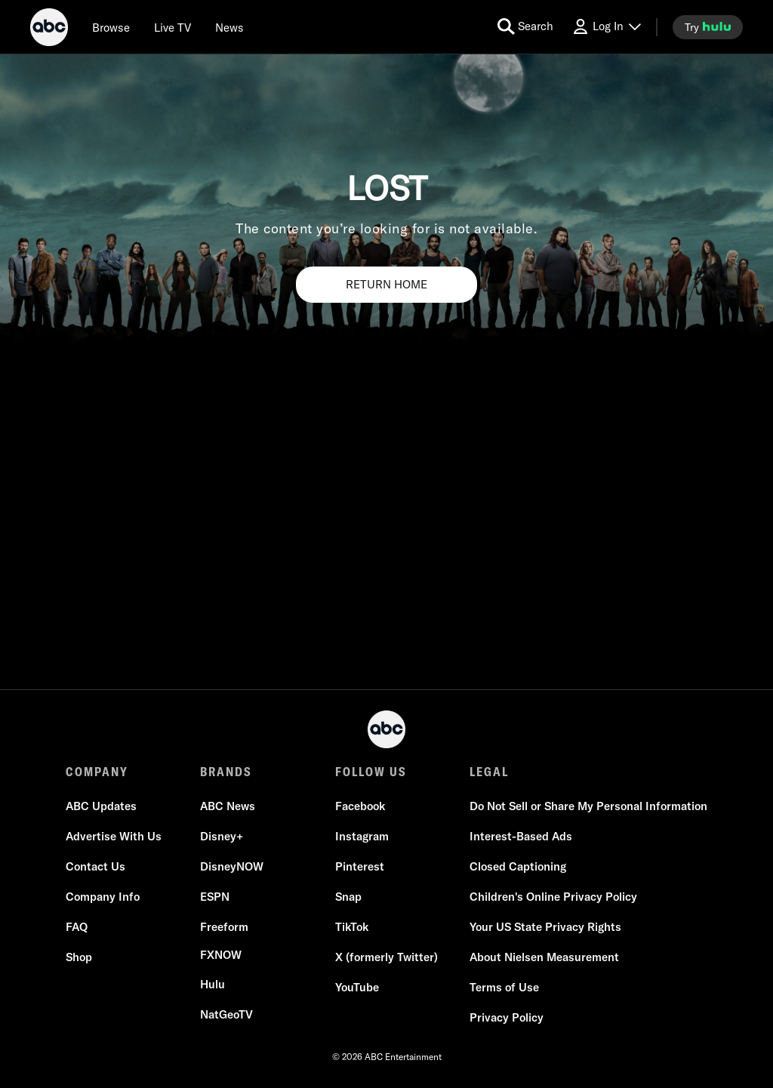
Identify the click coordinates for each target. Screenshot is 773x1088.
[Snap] (348, 897)
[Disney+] (221, 836)
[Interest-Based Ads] (521, 836)
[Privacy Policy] (507, 1017)
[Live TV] (172, 27)
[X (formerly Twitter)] (386, 957)
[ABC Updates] (101, 806)
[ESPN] (214, 897)
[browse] (111, 27)
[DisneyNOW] (231, 866)
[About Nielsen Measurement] (544, 957)
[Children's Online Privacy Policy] (553, 897)
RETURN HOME (386, 284)
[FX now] (221, 955)
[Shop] (79, 957)
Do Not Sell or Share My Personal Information (588, 806)
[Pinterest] (359, 866)
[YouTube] (357, 987)
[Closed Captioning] (518, 866)
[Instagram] (362, 836)
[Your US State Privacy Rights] (545, 927)
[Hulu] (212, 984)
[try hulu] (708, 27)
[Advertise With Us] (114, 836)
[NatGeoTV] (226, 1014)
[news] (229, 27)
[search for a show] (525, 26)
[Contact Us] (95, 866)
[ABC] (49, 29)
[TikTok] (351, 927)
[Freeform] (224, 927)
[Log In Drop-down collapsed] (606, 27)
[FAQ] (77, 927)
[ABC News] (227, 806)
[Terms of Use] (504, 987)
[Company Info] (103, 897)
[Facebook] (360, 806)
